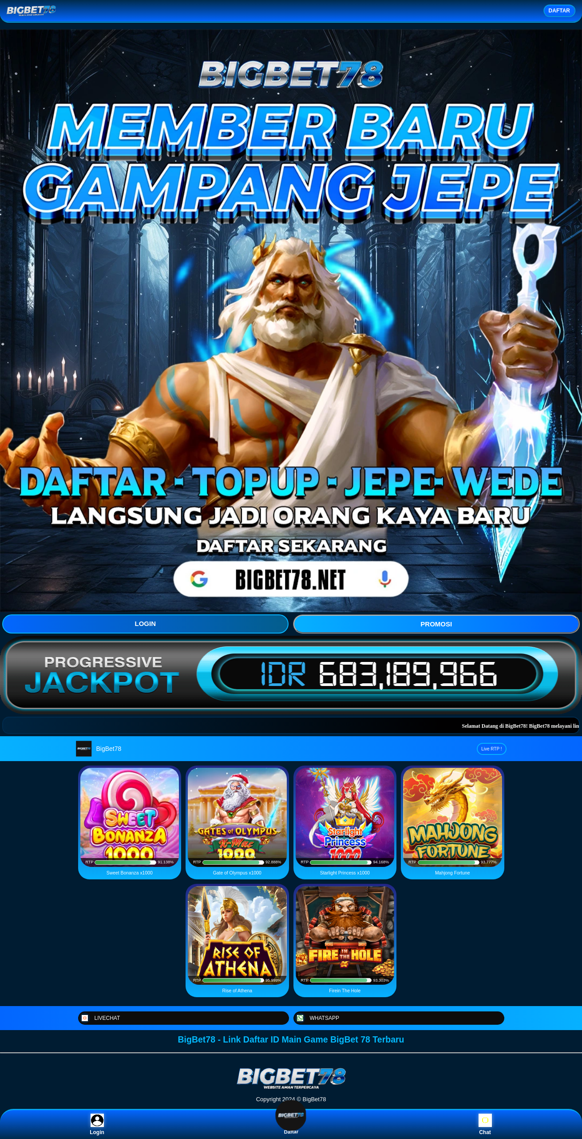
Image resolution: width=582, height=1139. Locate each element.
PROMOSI (436, 624)
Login (97, 1124)
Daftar (290, 1124)
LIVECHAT (99, 1018)
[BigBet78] (291, 1088)
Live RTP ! (491, 748)
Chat (485, 1124)
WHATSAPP (317, 1018)
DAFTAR (559, 11)
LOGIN (145, 623)
